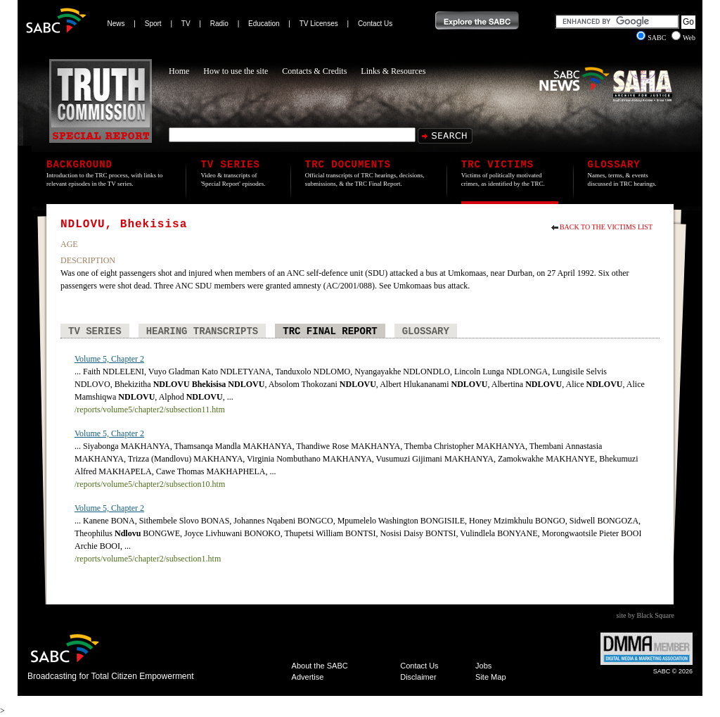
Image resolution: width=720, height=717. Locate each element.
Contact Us (375, 23)
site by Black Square (645, 615)
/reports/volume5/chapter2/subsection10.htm (150, 484)
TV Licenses (319, 23)
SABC (652, 38)
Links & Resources (393, 71)
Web (683, 38)
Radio (219, 23)
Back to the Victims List (606, 227)
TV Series (95, 331)
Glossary (425, 331)
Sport (153, 23)
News (116, 23)
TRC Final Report (330, 331)
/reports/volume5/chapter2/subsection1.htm (148, 559)
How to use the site (235, 71)
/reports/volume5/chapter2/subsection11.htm (150, 409)
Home (179, 71)
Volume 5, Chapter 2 (109, 359)
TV (186, 23)
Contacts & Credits (314, 71)
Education (263, 23)
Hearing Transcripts (202, 331)
